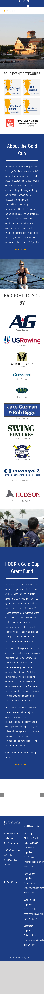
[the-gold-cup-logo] (9, 10)
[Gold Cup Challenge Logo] (12, 80)
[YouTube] (16, 882)
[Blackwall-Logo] (12, 99)
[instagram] (28, 1)
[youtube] (28, 6)
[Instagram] (12, 882)
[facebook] (20, 1)
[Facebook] (4, 882)
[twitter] (24, 1)
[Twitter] (8, 882)
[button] (2, 795)
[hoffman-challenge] (31, 100)
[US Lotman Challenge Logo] (31, 80)
